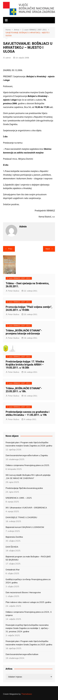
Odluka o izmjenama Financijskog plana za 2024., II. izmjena (29, 613)
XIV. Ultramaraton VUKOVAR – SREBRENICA (26, 507)
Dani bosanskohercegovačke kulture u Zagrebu (27, 455)
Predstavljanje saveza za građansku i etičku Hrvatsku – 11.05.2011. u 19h (27, 413)
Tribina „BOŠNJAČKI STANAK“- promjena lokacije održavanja (24, 332)
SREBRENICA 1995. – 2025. (19, 498)
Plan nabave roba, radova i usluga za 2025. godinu (28, 602)
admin (8, 58)
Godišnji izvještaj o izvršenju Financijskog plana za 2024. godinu (28, 581)
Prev (10, 249)
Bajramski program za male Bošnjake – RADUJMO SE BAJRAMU (28, 558)
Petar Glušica (13, 291)
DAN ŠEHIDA (12, 546)
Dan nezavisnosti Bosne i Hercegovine (23, 592)
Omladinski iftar (13, 569)
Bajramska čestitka (14, 537)
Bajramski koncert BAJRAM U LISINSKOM (25, 527)
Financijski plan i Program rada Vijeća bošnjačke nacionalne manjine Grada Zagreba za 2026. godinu (29, 444)
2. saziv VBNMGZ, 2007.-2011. (19, 278)
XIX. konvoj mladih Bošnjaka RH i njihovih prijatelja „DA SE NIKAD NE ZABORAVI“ (28, 477)
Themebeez (26, 694)
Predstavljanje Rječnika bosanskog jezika (24, 488)
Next (48, 249)
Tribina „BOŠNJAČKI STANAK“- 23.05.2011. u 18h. (24, 390)
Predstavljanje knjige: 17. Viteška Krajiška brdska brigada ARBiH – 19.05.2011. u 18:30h (25, 364)
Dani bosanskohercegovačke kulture (22, 654)
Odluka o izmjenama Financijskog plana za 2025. (27, 465)
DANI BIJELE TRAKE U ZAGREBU (21, 517)
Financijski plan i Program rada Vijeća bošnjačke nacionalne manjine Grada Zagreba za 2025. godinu (29, 643)
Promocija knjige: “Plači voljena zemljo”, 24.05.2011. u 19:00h (29, 308)
